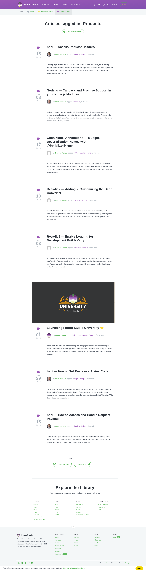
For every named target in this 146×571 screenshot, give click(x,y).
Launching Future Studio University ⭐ (75, 327)
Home (57, 537)
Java (89, 153)
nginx (78, 509)
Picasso (36, 509)
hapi (76, 54)
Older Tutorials (83, 464)
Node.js (82, 54)
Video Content (63, 11)
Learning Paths (75, 4)
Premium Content (45, 11)
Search (96, 545)
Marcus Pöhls (60, 54)
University (45, 4)
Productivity (101, 507)
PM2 (56, 507)
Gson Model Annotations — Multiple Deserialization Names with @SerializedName (73, 141)
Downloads (97, 537)
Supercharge (61, 554)
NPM (56, 512)
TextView (36, 514)
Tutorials (57, 543)
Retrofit (78, 200)
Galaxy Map (97, 540)
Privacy (127, 563)
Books (65, 4)
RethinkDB (79, 504)
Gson (77, 153)
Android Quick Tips (39, 519)
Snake (116, 537)
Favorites (96, 543)
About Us (58, 548)
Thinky (57, 514)
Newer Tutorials (61, 464)
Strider (57, 509)
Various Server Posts (82, 514)
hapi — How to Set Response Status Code (77, 371)
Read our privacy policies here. (74, 568)
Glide (35, 512)
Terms (122, 563)
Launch (57, 551)
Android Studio (38, 517)
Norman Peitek (61, 153)
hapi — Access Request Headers (71, 47)
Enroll (124, 4)
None (30, 11)
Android (83, 153)
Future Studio (60, 335)
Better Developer (103, 504)
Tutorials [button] (55, 4)
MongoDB (79, 512)
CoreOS (78, 507)
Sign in (114, 4)
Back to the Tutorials (72, 32)
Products (77, 335)
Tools (99, 509)
